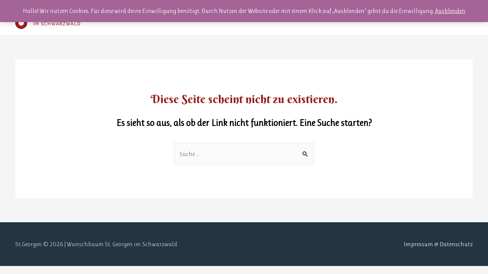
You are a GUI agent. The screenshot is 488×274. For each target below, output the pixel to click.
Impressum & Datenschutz (438, 244)
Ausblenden (450, 10)
